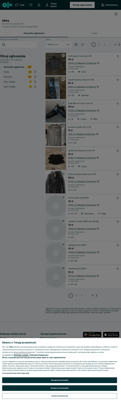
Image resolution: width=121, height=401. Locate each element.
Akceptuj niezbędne (60, 388)
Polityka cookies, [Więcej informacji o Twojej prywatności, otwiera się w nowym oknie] (21, 355)
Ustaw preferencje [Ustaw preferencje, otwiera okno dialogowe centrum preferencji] (59, 396)
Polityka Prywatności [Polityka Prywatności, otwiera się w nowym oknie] (39, 355)
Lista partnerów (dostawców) (15, 373)
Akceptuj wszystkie (59, 380)
